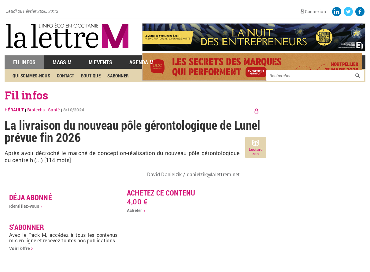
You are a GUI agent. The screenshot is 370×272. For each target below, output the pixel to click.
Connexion (315, 11)
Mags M (62, 62)
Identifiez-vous (24, 206)
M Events (100, 62)
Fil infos (26, 95)
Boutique (91, 76)
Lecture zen (255, 151)
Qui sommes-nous (31, 76)
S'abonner (118, 76)
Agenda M (141, 62)
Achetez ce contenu (161, 193)
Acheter (134, 210)
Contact (65, 76)
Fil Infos (24, 62)
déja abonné (30, 197)
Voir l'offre (19, 248)
